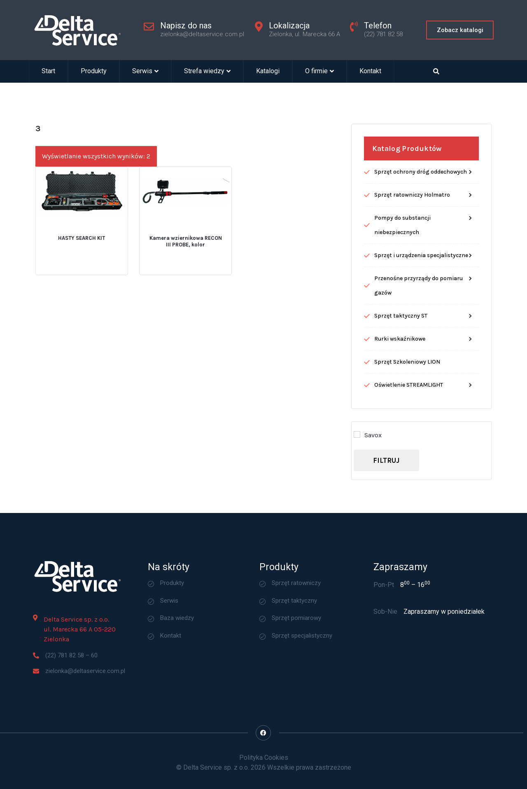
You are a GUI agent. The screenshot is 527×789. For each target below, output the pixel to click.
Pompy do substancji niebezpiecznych (402, 301)
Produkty (94, 71)
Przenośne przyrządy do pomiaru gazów (418, 362)
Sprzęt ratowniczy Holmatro (412, 271)
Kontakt (370, 71)
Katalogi (268, 71)
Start (48, 71)
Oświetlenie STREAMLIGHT (408, 461)
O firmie (319, 71)
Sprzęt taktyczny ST (400, 392)
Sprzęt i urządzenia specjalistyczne (421, 331)
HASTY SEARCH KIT (81, 314)
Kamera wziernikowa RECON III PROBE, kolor (185, 317)
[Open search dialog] (436, 71)
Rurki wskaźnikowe (399, 415)
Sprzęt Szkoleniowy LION (407, 438)
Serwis (145, 71)
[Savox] (357, 511)
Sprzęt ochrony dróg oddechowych (420, 248)
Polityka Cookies (263, 757)
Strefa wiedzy (207, 71)
